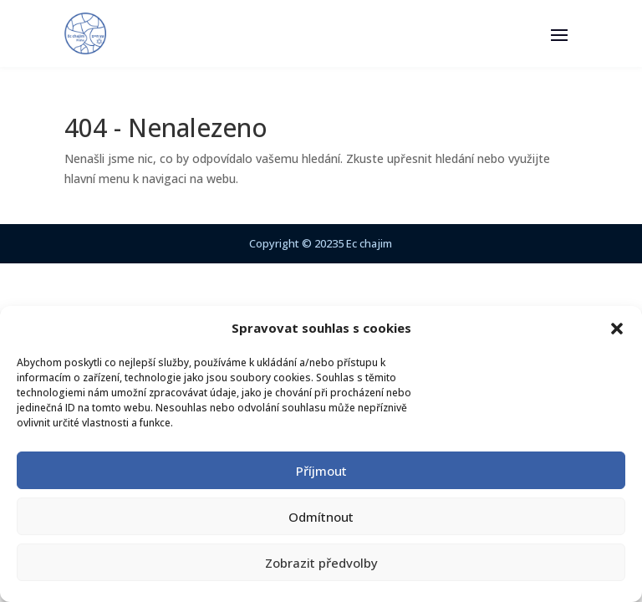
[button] (617, 328)
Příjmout (321, 470)
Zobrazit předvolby (321, 562)
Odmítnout (321, 516)
